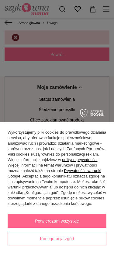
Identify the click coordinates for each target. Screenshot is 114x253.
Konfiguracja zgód (57, 238)
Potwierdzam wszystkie (57, 221)
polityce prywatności (79, 159)
